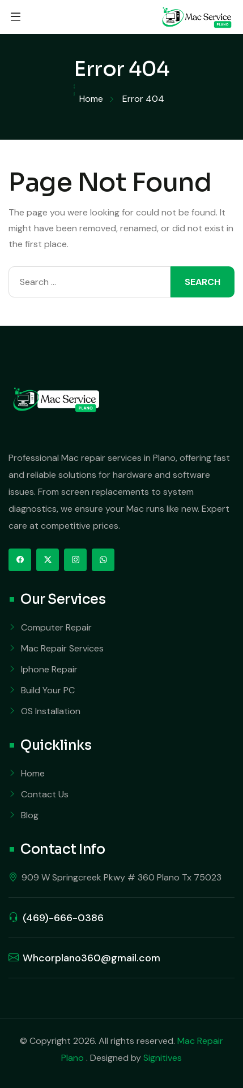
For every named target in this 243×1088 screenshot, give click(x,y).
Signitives (162, 1058)
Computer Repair (56, 627)
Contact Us (45, 794)
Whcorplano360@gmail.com (91, 958)
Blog (30, 815)
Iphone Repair (49, 669)
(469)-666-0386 (63, 918)
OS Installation (50, 711)
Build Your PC (48, 690)
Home (33, 773)
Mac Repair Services (62, 648)
